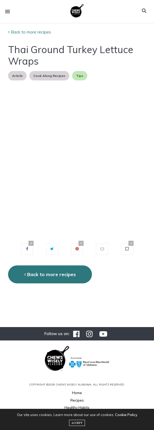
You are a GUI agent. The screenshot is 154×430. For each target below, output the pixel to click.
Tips (79, 76)
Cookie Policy (126, 415)
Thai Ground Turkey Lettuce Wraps (70, 55)
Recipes (77, 400)
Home (77, 393)
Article (17, 76)
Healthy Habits (77, 407)
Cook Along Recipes (49, 76)
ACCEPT (77, 423)
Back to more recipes (29, 32)
